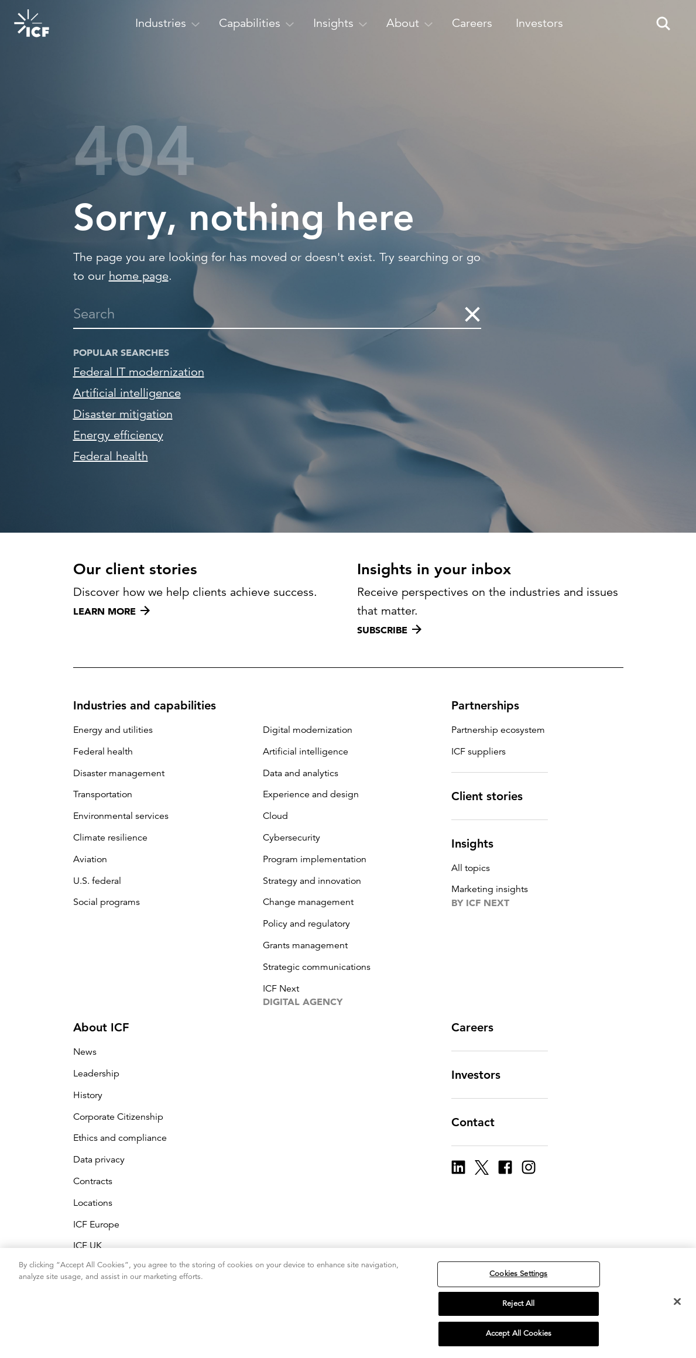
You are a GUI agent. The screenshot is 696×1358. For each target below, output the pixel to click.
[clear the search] (472, 313)
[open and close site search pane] (663, 23)
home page (139, 276)
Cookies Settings (518, 1289)
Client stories (494, 796)
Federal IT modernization (138, 372)
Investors (483, 1074)
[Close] (677, 1317)
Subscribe (389, 630)
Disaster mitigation (123, 414)
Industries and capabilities (151, 705)
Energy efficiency (118, 435)
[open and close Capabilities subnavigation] (257, 23)
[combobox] (268, 313)
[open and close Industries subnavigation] (168, 23)
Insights (479, 843)
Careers (479, 1027)
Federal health (110, 456)
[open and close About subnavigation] (410, 23)
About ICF (108, 1027)
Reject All (518, 1318)
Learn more (111, 611)
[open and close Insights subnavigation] (340, 23)
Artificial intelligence (127, 393)
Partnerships (492, 705)
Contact (480, 1122)
